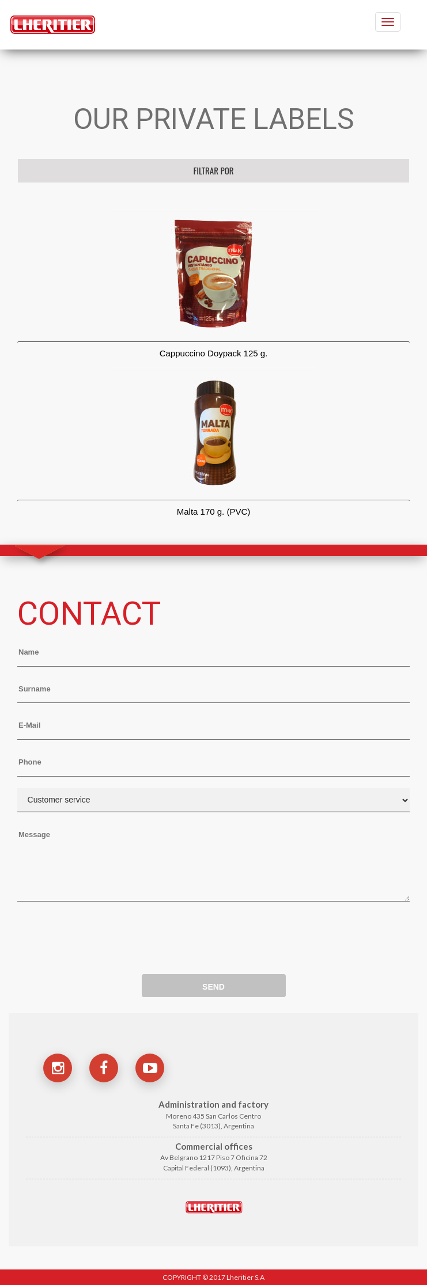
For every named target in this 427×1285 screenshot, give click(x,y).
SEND (213, 986)
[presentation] (104, 932)
